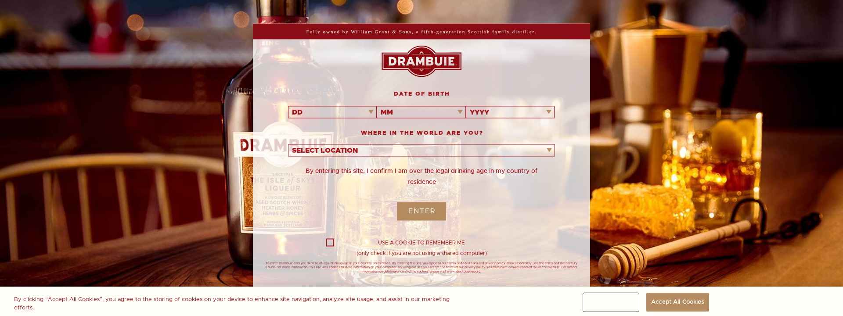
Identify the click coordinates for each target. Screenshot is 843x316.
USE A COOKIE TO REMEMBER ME (395, 242)
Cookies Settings (611, 304)
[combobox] (332, 112)
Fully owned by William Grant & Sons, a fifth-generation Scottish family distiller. (421, 31)
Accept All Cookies (677, 304)
